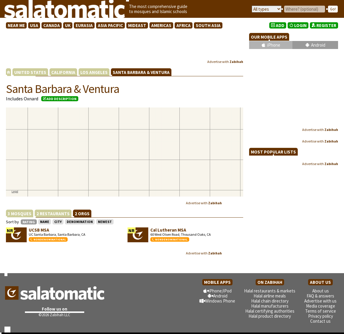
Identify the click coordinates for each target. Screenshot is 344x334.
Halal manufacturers (270, 306)
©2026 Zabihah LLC (54, 314)
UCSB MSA (39, 230)
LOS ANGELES (94, 72)
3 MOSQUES (19, 213)
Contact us (320, 321)
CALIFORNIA (63, 72)
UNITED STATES (30, 72)
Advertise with (225, 61)
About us (320, 291)
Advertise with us (320, 301)
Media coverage (320, 306)
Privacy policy (320, 316)
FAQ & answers (320, 296)
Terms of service (320, 311)
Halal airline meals (270, 296)
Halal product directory (270, 316)
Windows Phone (220, 301)
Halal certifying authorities (269, 311)
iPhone (273, 45)
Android (318, 45)
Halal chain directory (270, 301)
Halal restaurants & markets (269, 291)
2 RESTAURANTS (53, 213)
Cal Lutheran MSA (168, 230)
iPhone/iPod (220, 291)
